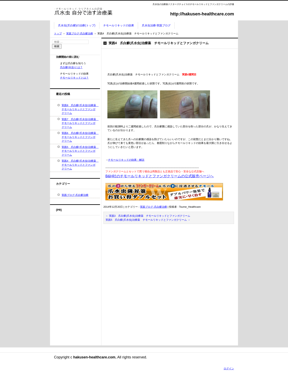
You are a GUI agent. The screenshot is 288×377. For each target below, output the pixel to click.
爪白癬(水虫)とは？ (71, 67)
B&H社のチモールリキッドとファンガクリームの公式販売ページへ (159, 176)
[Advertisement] (155, 62)
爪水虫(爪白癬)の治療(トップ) (76, 25)
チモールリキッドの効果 (118, 25)
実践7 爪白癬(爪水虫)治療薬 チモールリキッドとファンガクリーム (80, 123)
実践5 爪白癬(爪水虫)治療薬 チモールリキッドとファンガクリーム (148, 219)
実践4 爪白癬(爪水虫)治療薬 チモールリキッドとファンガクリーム (80, 164)
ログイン (229, 368)
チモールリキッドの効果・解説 (126, 159)
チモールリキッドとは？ (74, 77)
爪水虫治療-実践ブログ (156, 25)
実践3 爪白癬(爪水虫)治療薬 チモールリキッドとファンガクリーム (148, 215)
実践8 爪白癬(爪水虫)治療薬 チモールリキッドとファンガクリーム (80, 109)
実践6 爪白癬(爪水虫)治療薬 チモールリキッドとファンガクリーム (80, 137)
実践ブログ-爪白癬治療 (153, 206)
